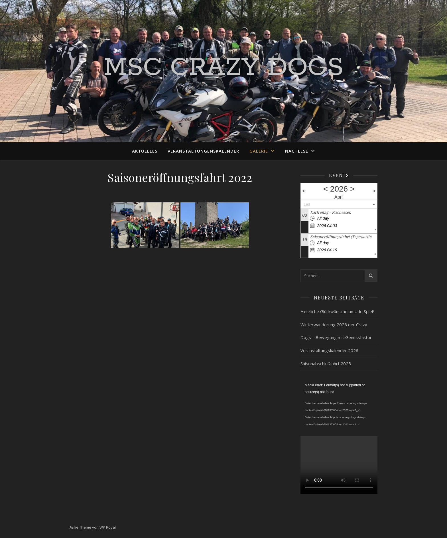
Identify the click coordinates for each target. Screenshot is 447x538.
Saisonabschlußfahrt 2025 (325, 363)
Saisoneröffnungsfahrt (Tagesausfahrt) (344, 236)
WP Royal (107, 527)
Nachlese (296, 151)
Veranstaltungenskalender (203, 151)
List (307, 204)
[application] (338, 403)
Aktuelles (144, 151)
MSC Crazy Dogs (224, 68)
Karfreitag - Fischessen (330, 212)
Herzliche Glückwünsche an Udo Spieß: (337, 311)
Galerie (258, 151)
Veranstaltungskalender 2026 (329, 350)
